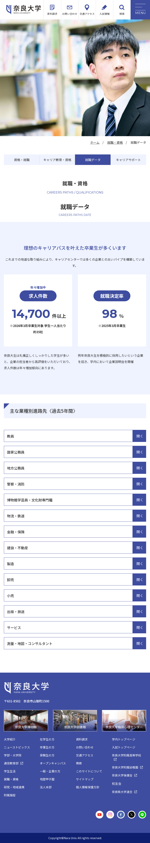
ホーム (94, 142)
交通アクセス (87, 14)
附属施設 (10, 795)
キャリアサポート (128, 159)
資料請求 (52, 14)
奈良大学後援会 (122, 775)
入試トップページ (123, 747)
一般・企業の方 (50, 771)
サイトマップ (84, 779)
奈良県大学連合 (122, 792)
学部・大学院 (12, 755)
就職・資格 (115, 142)
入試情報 (104, 14)
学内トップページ (123, 739)
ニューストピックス (17, 747)
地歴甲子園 (47, 779)
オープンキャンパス (53, 763)
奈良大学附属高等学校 (126, 755)
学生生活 (10, 771)
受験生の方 (47, 755)
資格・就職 (22, 159)
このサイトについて (89, 771)
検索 (122, 14)
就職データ (93, 159)
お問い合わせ (69, 14)
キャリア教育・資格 (57, 159)
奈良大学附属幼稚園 (125, 767)
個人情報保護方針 (87, 787)
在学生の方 (47, 739)
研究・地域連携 (14, 787)
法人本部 (45, 787)
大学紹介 (10, 739)
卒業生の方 (47, 747)
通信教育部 (11, 763)
